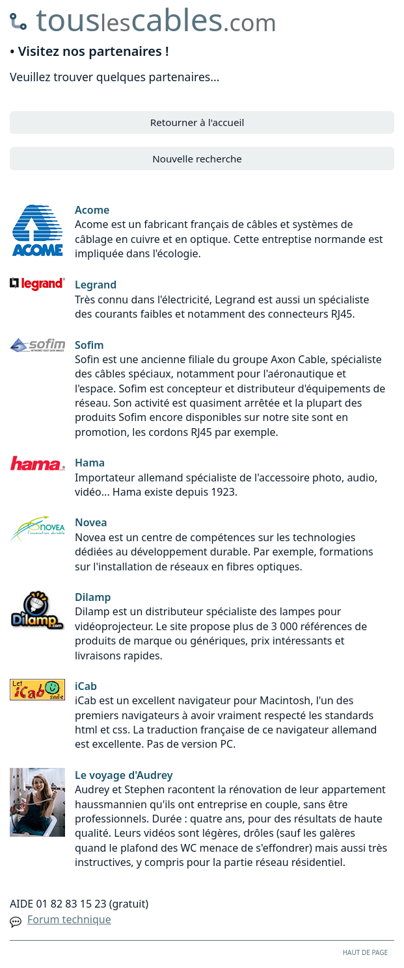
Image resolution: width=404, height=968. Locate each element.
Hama (90, 462)
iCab (86, 686)
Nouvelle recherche (197, 158)
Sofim (89, 345)
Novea (91, 522)
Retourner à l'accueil (197, 122)
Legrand (95, 284)
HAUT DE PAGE (365, 952)
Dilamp (93, 597)
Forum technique (69, 919)
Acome (92, 210)
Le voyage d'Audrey (124, 775)
